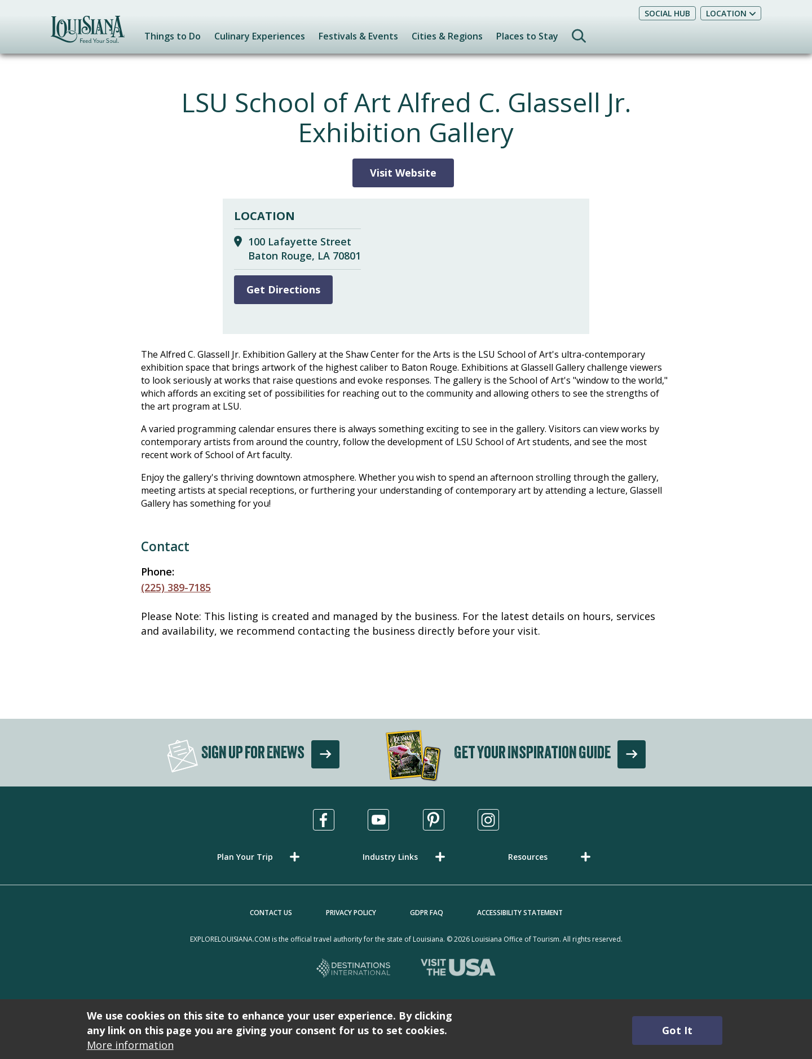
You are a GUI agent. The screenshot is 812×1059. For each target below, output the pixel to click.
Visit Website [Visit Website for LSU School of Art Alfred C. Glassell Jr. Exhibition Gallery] (403, 172)
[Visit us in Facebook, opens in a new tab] (323, 819)
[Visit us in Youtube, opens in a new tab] (378, 819)
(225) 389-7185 (176, 587)
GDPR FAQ (426, 912)
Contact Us (271, 912)
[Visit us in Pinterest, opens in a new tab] (433, 819)
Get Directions (283, 289)
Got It (677, 1030)
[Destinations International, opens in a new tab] (353, 969)
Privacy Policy (351, 912)
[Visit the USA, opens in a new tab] (458, 969)
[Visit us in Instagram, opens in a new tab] (488, 819)
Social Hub (667, 13)
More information (130, 1045)
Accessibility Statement (520, 912)
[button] (260, 856)
